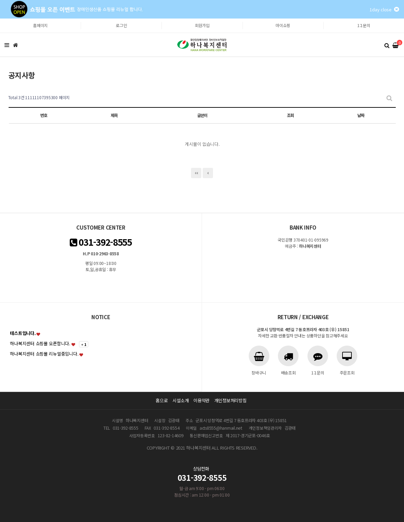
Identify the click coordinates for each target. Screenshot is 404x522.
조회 (290, 115)
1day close (384, 9)
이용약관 (201, 400)
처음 (196, 173)
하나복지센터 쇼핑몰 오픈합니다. (40, 343)
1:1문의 (363, 25)
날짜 (360, 115)
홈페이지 (40, 25)
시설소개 (180, 400)
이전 (208, 173)
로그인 (121, 25)
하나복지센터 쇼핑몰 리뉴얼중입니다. (44, 353)
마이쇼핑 (283, 25)
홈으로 (162, 400)
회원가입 (202, 25)
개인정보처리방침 (230, 400)
